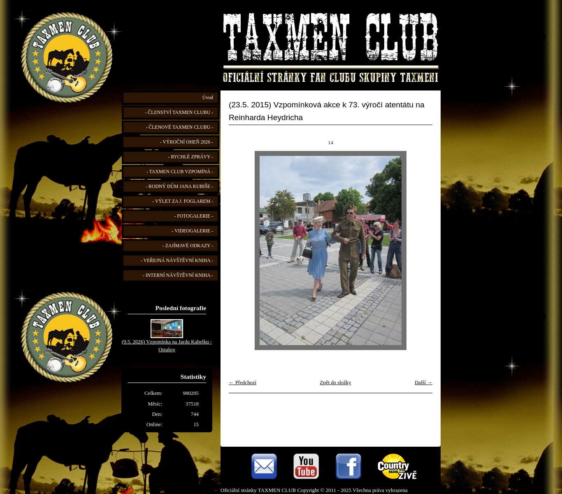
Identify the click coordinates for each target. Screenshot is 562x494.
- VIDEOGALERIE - (192, 231)
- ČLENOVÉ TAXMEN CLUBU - (179, 127)
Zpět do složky (335, 382)
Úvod (207, 97)
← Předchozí (242, 382)
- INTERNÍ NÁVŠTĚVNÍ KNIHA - (178, 275)
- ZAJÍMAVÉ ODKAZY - (188, 245)
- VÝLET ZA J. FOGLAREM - (182, 201)
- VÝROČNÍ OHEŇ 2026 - (186, 142)
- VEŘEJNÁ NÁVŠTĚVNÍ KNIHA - (177, 260)
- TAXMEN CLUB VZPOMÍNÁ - (179, 171)
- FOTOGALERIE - (193, 216)
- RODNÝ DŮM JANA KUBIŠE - (179, 186)
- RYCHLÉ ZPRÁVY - (190, 157)
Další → (423, 382)
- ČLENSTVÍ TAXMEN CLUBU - (179, 112)
